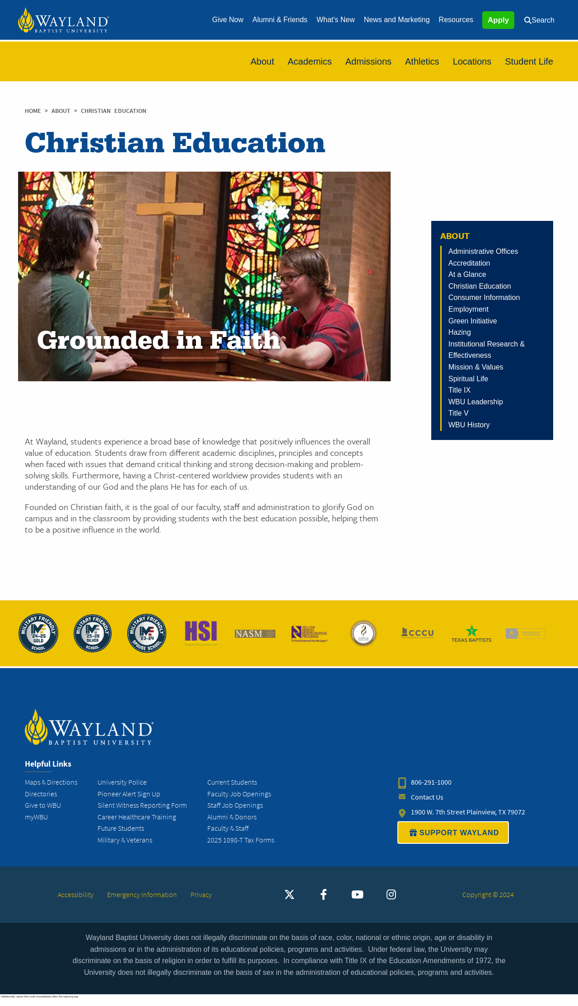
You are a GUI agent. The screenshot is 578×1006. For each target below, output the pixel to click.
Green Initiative (472, 321)
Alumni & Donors (231, 824)
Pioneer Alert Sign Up (129, 801)
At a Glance (467, 274)
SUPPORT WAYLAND (453, 840)
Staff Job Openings (235, 812)
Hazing (459, 332)
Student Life (529, 61)
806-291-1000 (431, 789)
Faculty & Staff (227, 836)
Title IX (459, 390)
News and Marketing (397, 19)
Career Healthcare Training (137, 824)
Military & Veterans (125, 847)
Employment (468, 309)
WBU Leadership (475, 402)
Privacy (201, 902)
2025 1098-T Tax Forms (240, 847)
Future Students (121, 836)
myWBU (36, 824)
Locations (472, 61)
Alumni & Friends (280, 19)
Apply (498, 20)
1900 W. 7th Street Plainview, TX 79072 (468, 819)
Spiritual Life (468, 379)
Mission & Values (475, 367)
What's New (336, 19)
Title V (458, 413)
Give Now (227, 19)
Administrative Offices (483, 251)
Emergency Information (142, 902)
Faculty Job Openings (239, 801)
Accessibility (75, 902)
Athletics (422, 61)
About (262, 61)
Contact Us (427, 804)
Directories (41, 801)
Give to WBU (43, 812)
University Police (122, 789)
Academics (310, 61)
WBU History (469, 425)
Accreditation (469, 263)
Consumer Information (484, 297)
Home (33, 111)
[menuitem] (228, 20)
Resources (456, 19)
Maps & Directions (51, 789)
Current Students (232, 789)
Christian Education (479, 286)
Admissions (368, 61)
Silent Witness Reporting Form (142, 812)
